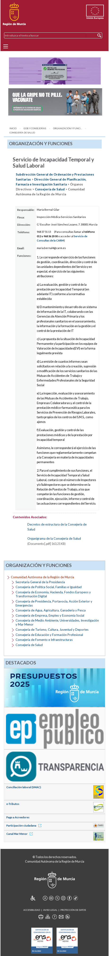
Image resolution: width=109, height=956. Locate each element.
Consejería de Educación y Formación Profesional (49, 635)
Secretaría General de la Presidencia (40, 582)
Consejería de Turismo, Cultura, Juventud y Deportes (52, 629)
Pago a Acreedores (17, 817)
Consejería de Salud (22, 132)
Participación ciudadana (24, 825)
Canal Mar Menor (20, 833)
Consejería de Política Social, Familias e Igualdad (49, 587)
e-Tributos (12, 803)
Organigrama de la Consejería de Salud (54, 538)
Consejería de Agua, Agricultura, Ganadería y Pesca (51, 610)
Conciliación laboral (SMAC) (23, 787)
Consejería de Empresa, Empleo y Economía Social (50, 615)
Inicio (13, 128)
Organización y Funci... (67, 128)
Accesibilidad (31, 910)
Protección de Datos (73, 910)
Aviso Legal (50, 910)
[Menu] (5, 46)
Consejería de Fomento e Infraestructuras (44, 640)
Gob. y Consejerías (35, 128)
